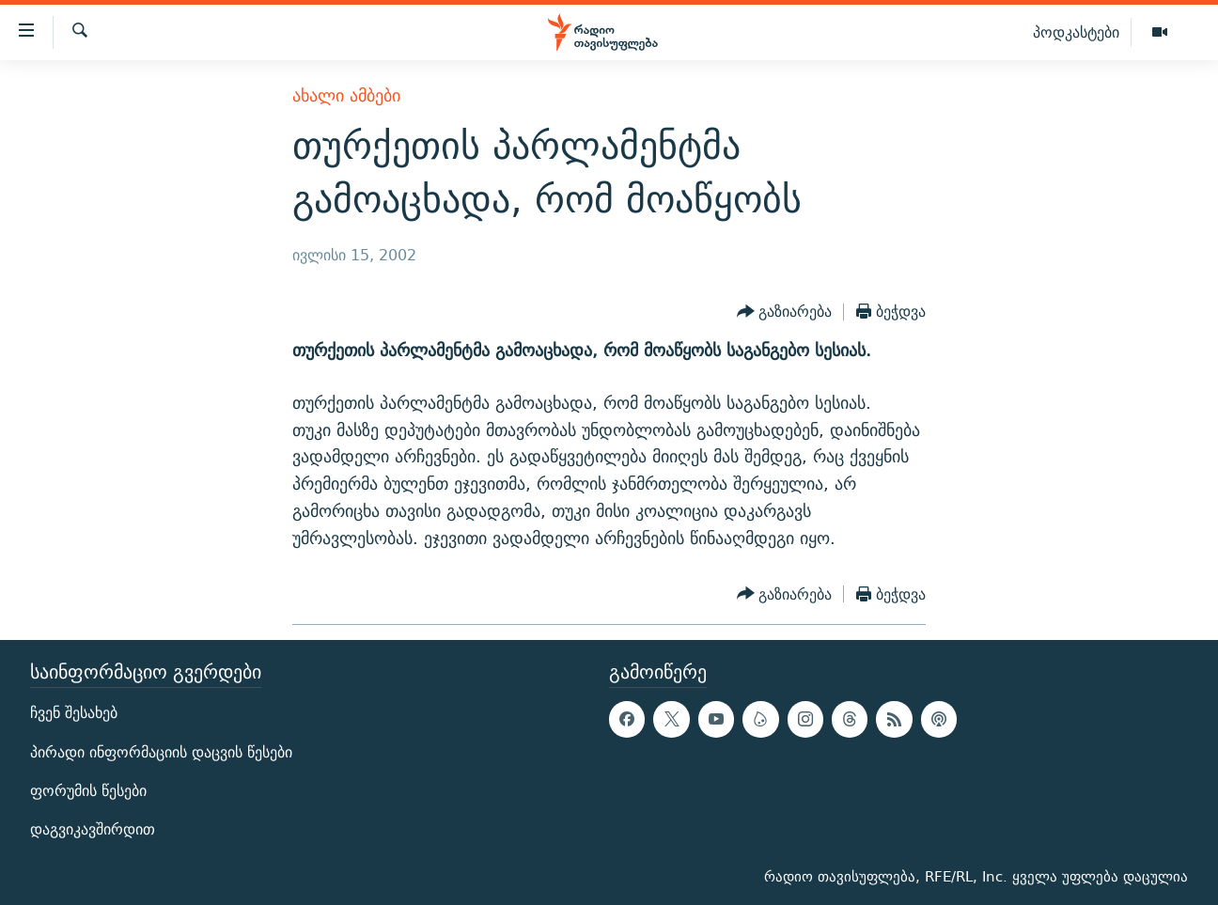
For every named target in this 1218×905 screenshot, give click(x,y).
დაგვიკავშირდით (92, 829)
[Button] (785, 312)
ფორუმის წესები (88, 791)
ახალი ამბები (346, 95)
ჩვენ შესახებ (73, 714)
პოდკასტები (1076, 32)
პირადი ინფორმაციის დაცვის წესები (161, 752)
